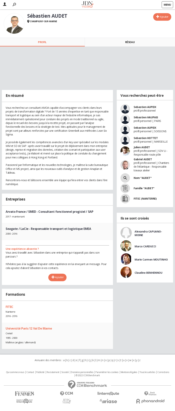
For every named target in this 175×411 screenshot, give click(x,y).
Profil (42, 42)
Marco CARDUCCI (145, 246)
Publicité (40, 372)
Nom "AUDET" (143, 178)
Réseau (130, 42)
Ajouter (164, 16)
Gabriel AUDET (143, 159)
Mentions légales (129, 372)
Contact (30, 372)
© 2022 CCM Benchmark (88, 375)
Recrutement (53, 372)
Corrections (163, 372)
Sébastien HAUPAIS (146, 117)
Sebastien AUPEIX (145, 107)
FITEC (9, 307)
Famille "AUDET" (144, 188)
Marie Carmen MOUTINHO (151, 259)
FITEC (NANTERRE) (145, 198)
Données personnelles (82, 372)
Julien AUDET (142, 147)
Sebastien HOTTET (146, 138)
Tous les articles (147, 372)
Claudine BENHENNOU (148, 272)
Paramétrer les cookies (106, 372)
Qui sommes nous (15, 372)
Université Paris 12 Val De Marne (29, 328)
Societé (65, 372)
